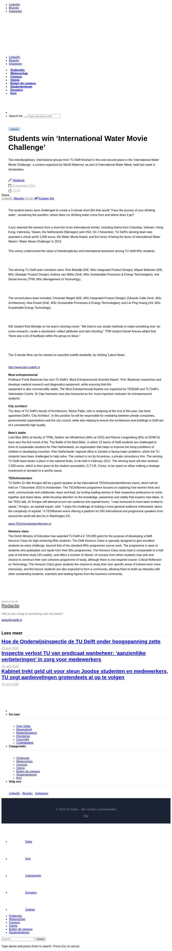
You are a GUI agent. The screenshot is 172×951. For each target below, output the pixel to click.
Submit (40, 939)
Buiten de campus (23, 83)
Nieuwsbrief (24, 729)
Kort (13, 93)
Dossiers (16, 90)
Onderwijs (17, 70)
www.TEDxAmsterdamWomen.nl (29, 523)
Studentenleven (21, 86)
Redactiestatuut (26, 732)
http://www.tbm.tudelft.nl (24, 367)
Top (86, 815)
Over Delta (23, 726)
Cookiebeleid (24, 742)
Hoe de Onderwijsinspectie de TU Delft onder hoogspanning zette (81, 641)
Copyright (22, 739)
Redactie (18, 180)
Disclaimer (23, 736)
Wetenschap (19, 73)
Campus (16, 76)
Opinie (15, 80)
